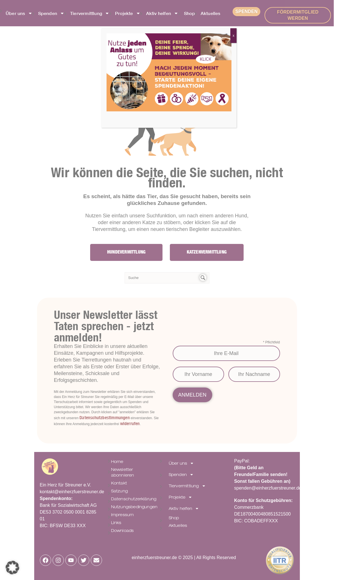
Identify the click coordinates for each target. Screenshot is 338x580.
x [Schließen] (233, 36)
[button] (12, 567)
